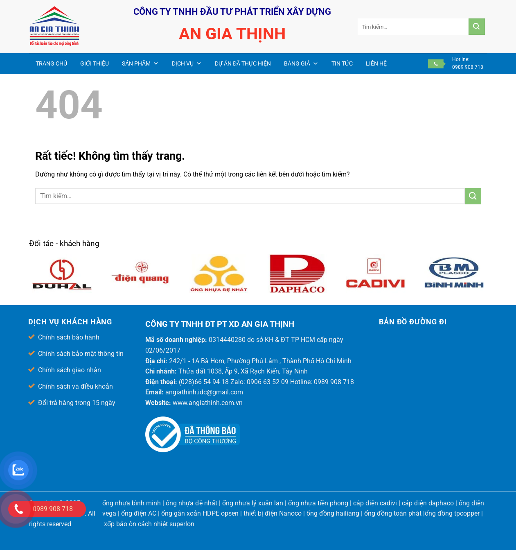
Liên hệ (376, 63)
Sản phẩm (140, 63)
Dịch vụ (187, 63)
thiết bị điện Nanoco (272, 513)
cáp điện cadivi (375, 503)
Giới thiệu (94, 63)
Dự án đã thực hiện (243, 63)
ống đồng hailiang (332, 513)
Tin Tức (342, 63)
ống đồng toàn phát (392, 513)
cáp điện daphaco (428, 503)
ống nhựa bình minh (131, 503)
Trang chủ (51, 63)
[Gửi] (477, 26)
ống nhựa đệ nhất (191, 503)
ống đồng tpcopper (452, 513)
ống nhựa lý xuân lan (252, 503)
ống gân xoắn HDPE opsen (200, 513)
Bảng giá (301, 63)
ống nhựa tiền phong (318, 503)
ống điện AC (138, 513)
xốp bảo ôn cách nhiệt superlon (149, 524)
